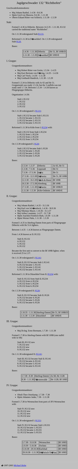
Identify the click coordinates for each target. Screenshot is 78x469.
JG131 (41, 34)
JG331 (38, 420)
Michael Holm (20, 465)
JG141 (38, 258)
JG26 (18, 41)
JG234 (44, 127)
